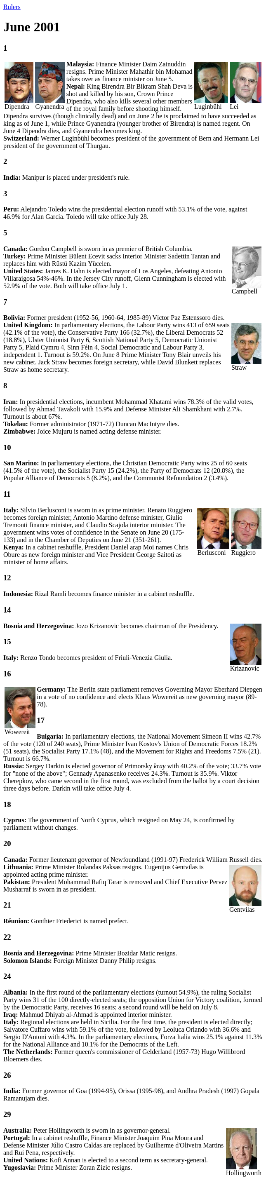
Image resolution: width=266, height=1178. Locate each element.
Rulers (12, 6)
